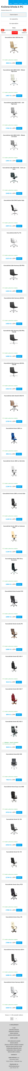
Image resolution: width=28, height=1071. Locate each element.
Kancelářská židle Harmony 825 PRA (14, 265)
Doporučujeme (14, 14)
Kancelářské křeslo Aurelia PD (14, 623)
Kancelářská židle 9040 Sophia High (14, 200)
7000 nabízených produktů (14, 1040)
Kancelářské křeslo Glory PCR (14, 884)
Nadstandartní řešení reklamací (14, 1050)
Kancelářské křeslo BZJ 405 (14, 754)
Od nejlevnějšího (13, 23)
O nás (14, 1027)
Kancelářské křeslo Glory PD (14, 917)
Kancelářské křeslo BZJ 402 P (14, 689)
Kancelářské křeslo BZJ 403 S (14, 721)
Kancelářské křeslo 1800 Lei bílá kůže (14, 461)
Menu (11, 3)
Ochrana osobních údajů (14, 1035)
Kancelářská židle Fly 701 (14, 233)
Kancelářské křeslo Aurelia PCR (14, 591)
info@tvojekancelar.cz (14, 1066)
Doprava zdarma (14, 1042)
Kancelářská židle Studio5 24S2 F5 (14, 395)
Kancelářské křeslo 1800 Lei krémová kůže (14, 526)
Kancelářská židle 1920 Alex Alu (14, 37)
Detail (19, 63)
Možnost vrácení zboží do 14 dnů (14, 1046)
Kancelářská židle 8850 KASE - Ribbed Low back (14, 136)
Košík (25, 3)
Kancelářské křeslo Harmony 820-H (14, 949)
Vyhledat (16, 3)
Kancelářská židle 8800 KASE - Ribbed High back (14, 70)
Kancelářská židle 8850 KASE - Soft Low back (14, 168)
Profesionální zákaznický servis (14, 1048)
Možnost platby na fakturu (14, 1051)
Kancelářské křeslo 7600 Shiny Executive (14, 559)
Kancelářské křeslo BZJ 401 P (14, 656)
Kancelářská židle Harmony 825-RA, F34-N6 (14, 364)
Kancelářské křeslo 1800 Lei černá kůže (14, 493)
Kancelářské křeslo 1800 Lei (14, 428)
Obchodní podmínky (14, 1029)
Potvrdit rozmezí (14, 32)
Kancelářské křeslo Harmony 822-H (14, 982)
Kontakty (20, 3)
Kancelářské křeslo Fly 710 (14, 852)
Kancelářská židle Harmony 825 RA (14, 298)
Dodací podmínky (14, 1033)
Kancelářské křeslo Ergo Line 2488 (14, 786)
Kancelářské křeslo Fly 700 (14, 819)
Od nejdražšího (14, 19)
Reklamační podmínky (14, 1031)
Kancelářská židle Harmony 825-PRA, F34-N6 (14, 331)
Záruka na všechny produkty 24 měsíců (14, 1044)
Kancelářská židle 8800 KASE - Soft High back (14, 103)
